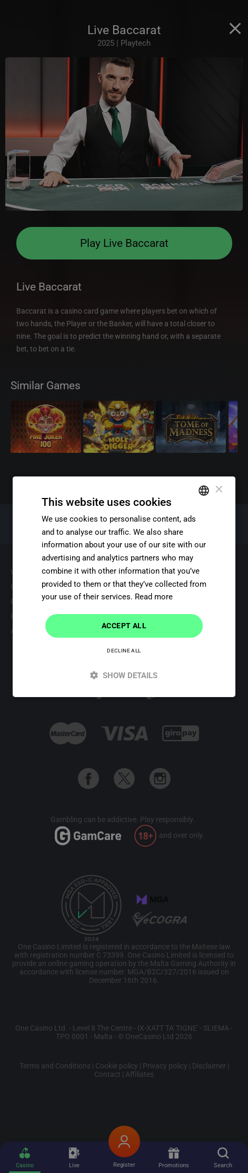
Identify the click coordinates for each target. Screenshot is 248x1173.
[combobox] (204, 490)
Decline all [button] (124, 650)
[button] (124, 675)
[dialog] (124, 586)
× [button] (218, 490)
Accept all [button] (124, 625)
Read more (154, 596)
